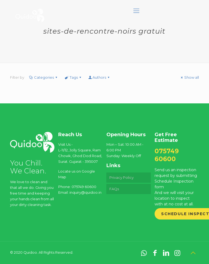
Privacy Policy (121, 177)
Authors (99, 77)
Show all (189, 77)
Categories (43, 77)
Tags (73, 77)
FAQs (114, 189)
